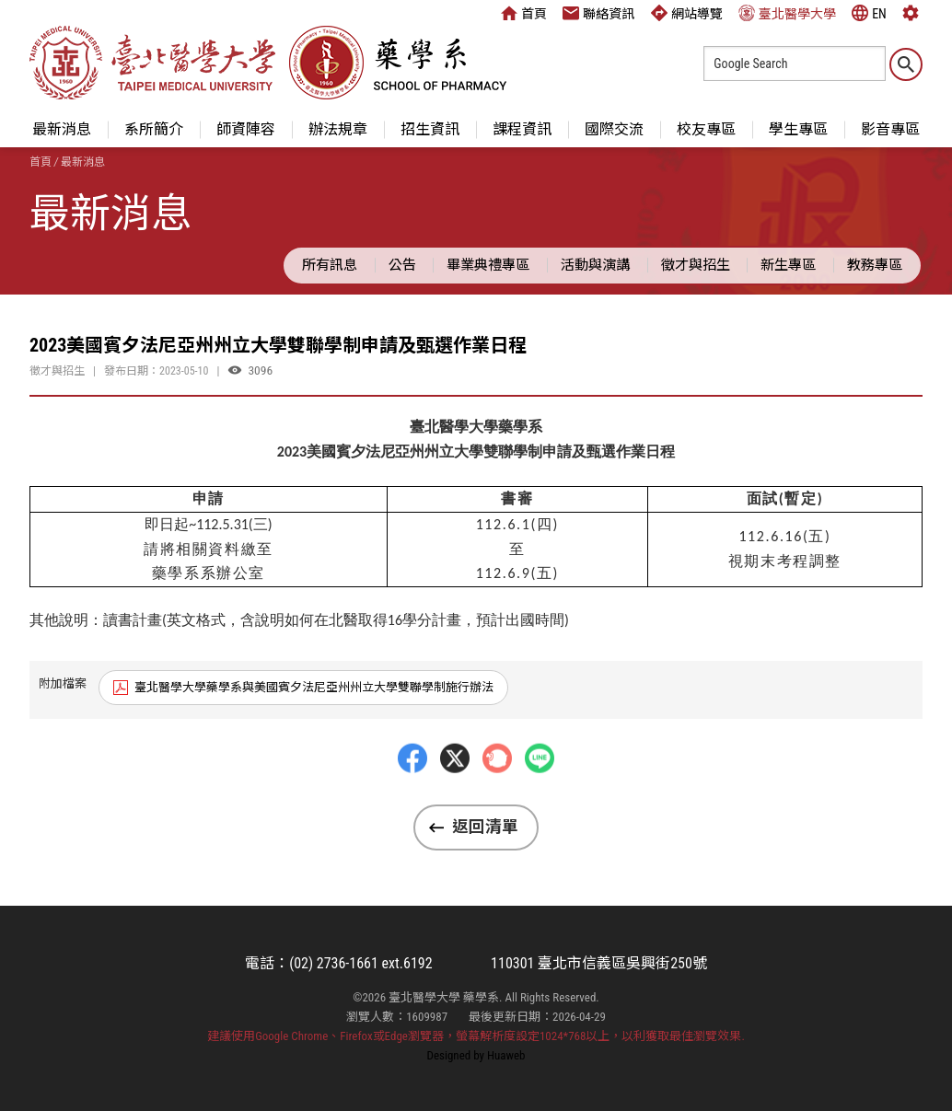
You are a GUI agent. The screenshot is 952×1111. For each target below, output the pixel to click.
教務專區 (874, 265)
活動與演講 (595, 265)
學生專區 (798, 129)
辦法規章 (337, 129)
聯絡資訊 (598, 13)
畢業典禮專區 (488, 265)
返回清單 (485, 826)
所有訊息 (329, 265)
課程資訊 (522, 129)
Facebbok (412, 793)
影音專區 (890, 129)
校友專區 (706, 129)
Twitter (455, 793)
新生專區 (788, 265)
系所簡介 (153, 129)
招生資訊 (430, 129)
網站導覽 (687, 13)
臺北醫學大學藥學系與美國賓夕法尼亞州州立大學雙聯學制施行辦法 (313, 687)
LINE (539, 793)
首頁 (524, 13)
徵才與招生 (695, 265)
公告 (402, 265)
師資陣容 (245, 129)
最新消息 (61, 129)
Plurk (497, 793)
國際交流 (614, 129)
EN (869, 13)
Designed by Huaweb (476, 1055)
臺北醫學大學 (787, 13)
